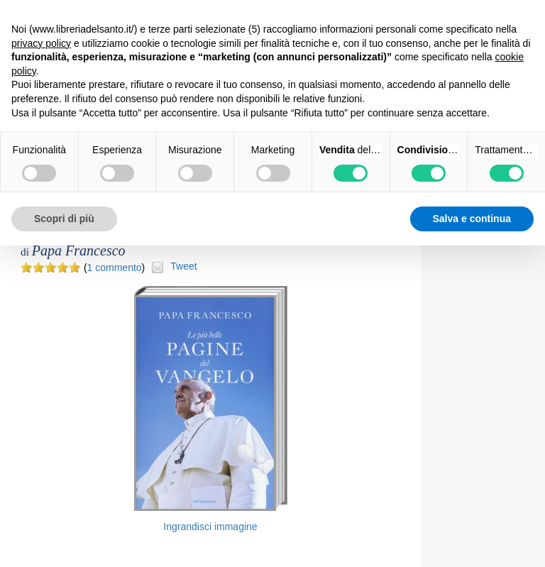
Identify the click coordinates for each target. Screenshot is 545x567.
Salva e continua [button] (472, 218)
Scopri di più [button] (64, 218)
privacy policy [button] (41, 43)
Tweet (183, 266)
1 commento (114, 267)
